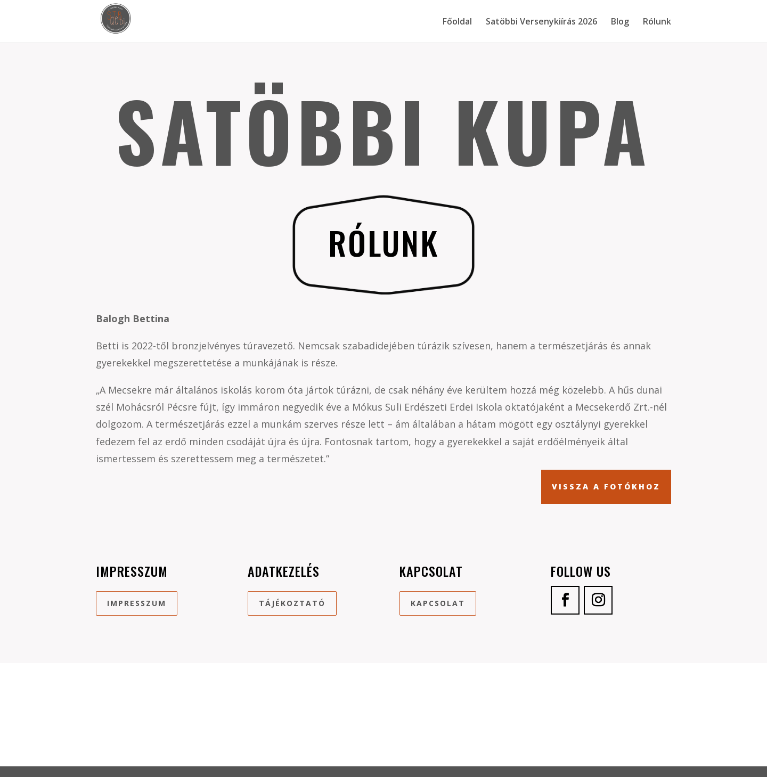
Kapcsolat (438, 603)
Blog (620, 22)
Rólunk (657, 22)
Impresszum (136, 603)
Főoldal (457, 22)
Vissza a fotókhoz (606, 486)
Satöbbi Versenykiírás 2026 (541, 22)
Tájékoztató (292, 603)
